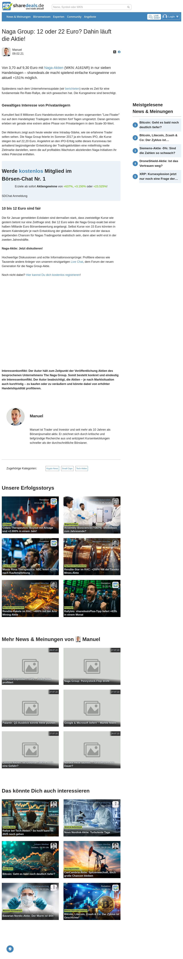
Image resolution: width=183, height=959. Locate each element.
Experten (58, 16)
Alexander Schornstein (99, 500)
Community (74, 16)
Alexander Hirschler (101, 541)
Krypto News (52, 468)
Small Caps (67, 468)
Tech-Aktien (81, 468)
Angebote (90, 16)
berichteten (72, 88)
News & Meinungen (18, 16)
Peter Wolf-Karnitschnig (99, 802)
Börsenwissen (42, 16)
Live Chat (77, 261)
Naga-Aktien (53, 68)
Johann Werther (41, 802)
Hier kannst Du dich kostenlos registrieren (53, 275)
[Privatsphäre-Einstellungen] (10, 949)
